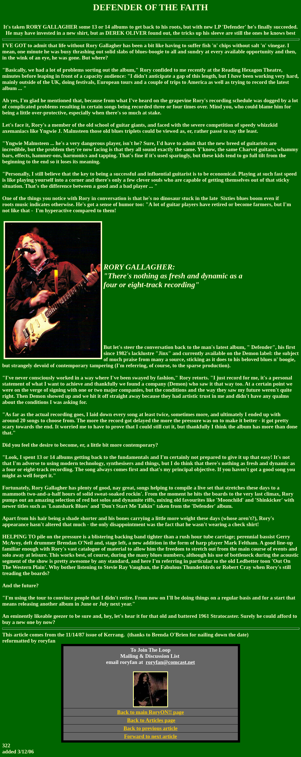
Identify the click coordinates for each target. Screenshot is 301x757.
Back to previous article (150, 728)
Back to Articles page (151, 720)
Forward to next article (150, 736)
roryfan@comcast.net (170, 662)
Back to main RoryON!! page (150, 712)
